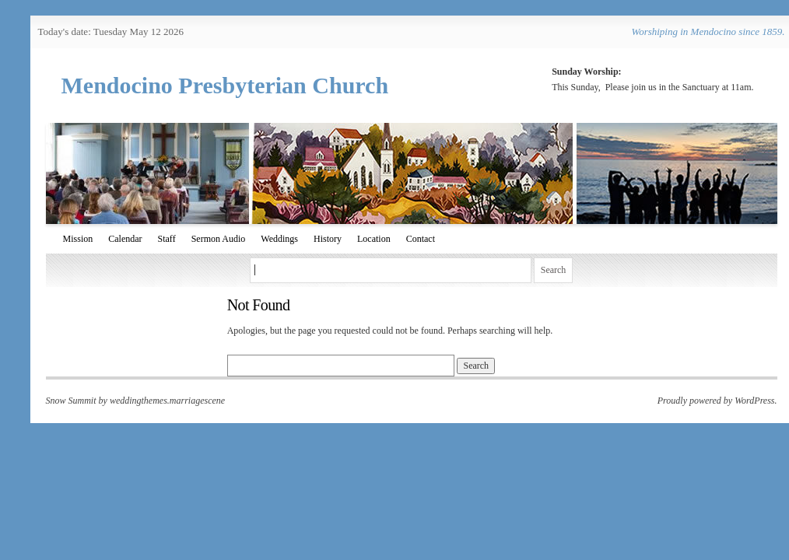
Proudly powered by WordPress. (717, 400)
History (328, 238)
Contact (420, 238)
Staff (167, 238)
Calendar (125, 238)
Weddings (279, 238)
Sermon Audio (218, 238)
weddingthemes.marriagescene (167, 400)
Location (374, 238)
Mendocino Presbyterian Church (225, 85)
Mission (78, 238)
